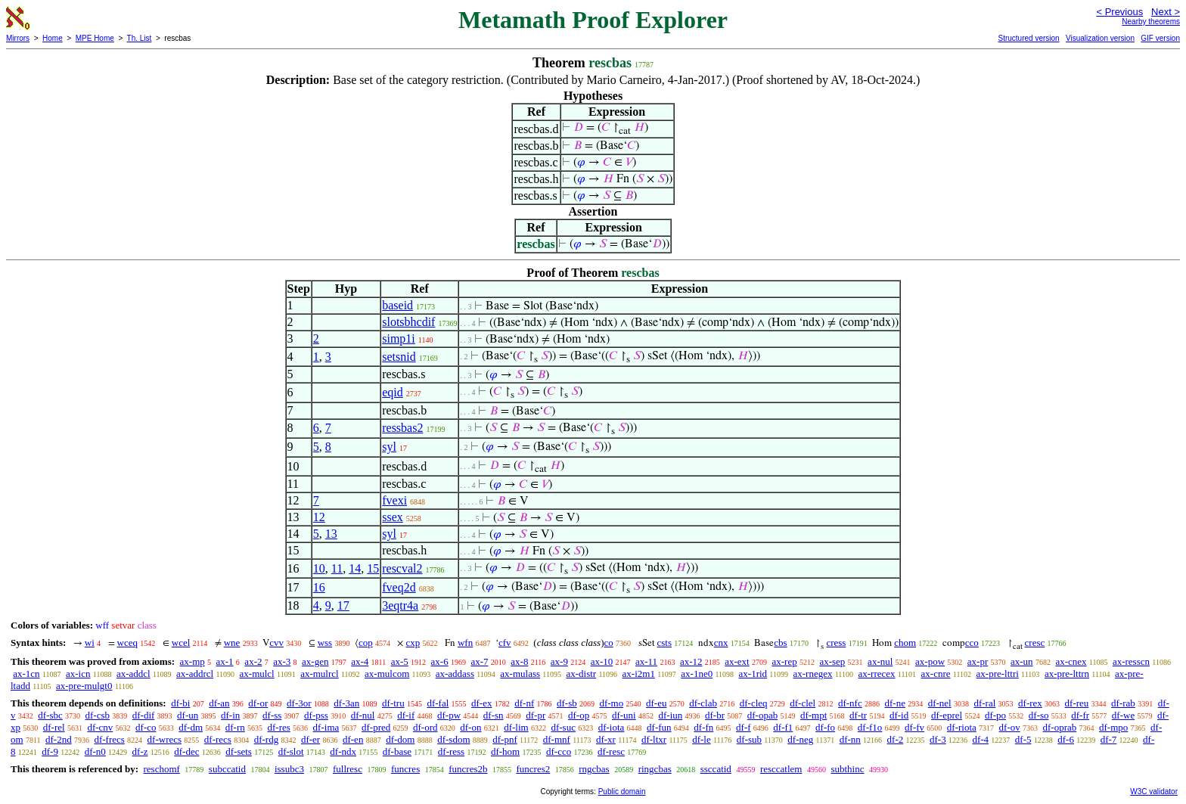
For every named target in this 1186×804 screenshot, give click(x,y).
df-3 (938, 739)
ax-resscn (1131, 661)
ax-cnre (936, 673)
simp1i (398, 338)
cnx (721, 642)
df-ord (425, 727)
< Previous (1119, 11)
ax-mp (192, 661)
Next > (1165, 11)
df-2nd (58, 739)
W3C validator (1154, 791)
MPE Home (95, 38)
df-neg (800, 739)
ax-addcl (133, 673)
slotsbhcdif (408, 321)
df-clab (703, 703)
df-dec (186, 751)
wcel (181, 642)
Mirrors (17, 38)
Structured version (1028, 38)
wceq (127, 642)
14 (355, 568)
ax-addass (455, 673)
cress (836, 642)
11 (337, 568)
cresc (1035, 642)
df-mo (611, 703)
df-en (353, 739)
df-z (140, 751)
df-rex (1030, 703)
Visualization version (1100, 38)
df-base (397, 751)
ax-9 (559, 661)
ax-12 (691, 661)
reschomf (161, 769)
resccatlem (781, 769)
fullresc (347, 769)
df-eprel (946, 715)
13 (331, 533)
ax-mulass (520, 673)
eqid (392, 392)
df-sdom (453, 739)
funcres (405, 769)
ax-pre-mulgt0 (84, 685)
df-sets (238, 751)
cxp (412, 642)
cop (366, 642)
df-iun (670, 715)
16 (319, 587)
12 (319, 517)
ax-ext (737, 661)
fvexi (394, 500)
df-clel (802, 703)
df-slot (291, 751)
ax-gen (315, 661)
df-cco (558, 751)
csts (664, 642)
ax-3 (281, 661)
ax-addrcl (194, 673)
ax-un (1022, 661)
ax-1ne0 (697, 673)
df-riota (961, 727)
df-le (701, 739)
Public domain (622, 791)
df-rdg (266, 739)
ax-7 (479, 661)
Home (52, 38)
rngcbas (594, 769)
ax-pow (930, 661)
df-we (1123, 715)
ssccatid (715, 769)
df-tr (858, 715)
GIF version (1160, 38)
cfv (504, 642)
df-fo (825, 727)
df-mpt (813, 715)
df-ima (326, 727)
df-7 (1109, 739)
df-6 (1065, 739)
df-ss (271, 715)
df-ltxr (653, 739)
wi (90, 642)
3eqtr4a (400, 605)
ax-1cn (26, 673)
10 (319, 568)
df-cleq (754, 703)
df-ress (451, 751)
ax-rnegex (812, 673)
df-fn (703, 727)
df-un (187, 715)
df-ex (481, 703)
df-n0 (95, 751)
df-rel (54, 727)
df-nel (940, 703)
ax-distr (581, 673)
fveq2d (398, 587)
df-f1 (783, 727)
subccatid (227, 769)
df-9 (50, 751)
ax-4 (359, 661)
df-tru (393, 703)
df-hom (505, 751)
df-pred (376, 727)
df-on (470, 727)
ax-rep (784, 661)
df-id (899, 715)
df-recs (217, 739)
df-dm (191, 727)
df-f (743, 727)
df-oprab (1060, 727)
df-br (715, 715)
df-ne (894, 703)
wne (232, 642)
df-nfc (850, 703)
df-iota (611, 727)
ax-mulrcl (319, 673)
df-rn (235, 727)
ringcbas (655, 769)
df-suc (563, 727)
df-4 (980, 739)
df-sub (749, 739)
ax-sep (832, 661)
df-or (258, 703)
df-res (279, 727)
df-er (310, 739)
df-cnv (100, 727)
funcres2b (468, 769)
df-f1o (870, 727)
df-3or (299, 703)
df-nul (363, 715)
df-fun (659, 727)
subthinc (847, 769)
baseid (397, 305)
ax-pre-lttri (997, 673)
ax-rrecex (876, 673)
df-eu (656, 703)
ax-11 (646, 661)
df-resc (611, 751)
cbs (780, 642)
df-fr (1080, 715)
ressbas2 (402, 427)
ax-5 (399, 661)
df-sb (567, 703)
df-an (219, 703)
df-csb (97, 715)
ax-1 (225, 661)
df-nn (850, 739)
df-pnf (504, 739)
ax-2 (253, 661)
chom (905, 642)
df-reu (1077, 703)
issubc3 (289, 769)
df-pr (535, 715)
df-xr (606, 739)
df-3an (346, 703)
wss (325, 642)
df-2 (895, 739)
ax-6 (440, 661)
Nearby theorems (1151, 21)
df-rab (1123, 703)
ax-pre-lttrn (1067, 673)
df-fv (914, 727)
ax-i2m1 (638, 673)
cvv (276, 642)
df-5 (1023, 739)
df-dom (400, 739)
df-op (578, 715)
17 (343, 605)
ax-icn (78, 673)
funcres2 (533, 769)
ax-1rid (753, 673)
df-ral (984, 703)
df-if (405, 715)
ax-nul (880, 661)
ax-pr (977, 661)
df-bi (180, 703)
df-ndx (343, 751)
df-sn (493, 715)
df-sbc (50, 715)
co (608, 642)
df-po (995, 715)
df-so (1039, 715)
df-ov (1009, 727)
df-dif (143, 715)
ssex (392, 517)
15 (373, 568)
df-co (145, 727)
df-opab (762, 715)
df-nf (524, 703)
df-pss (316, 715)
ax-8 (519, 661)
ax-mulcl (257, 673)
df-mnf (556, 739)
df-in (230, 715)
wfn (465, 642)
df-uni (624, 715)
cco (972, 642)
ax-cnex (1070, 661)
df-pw (449, 715)
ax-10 (602, 661)
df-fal (438, 703)
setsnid (398, 356)
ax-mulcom (387, 673)
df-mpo (1113, 727)
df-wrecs (164, 739)
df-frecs (109, 739)
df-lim (516, 727)
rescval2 (402, 568)
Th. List (139, 38)
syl (389, 446)
